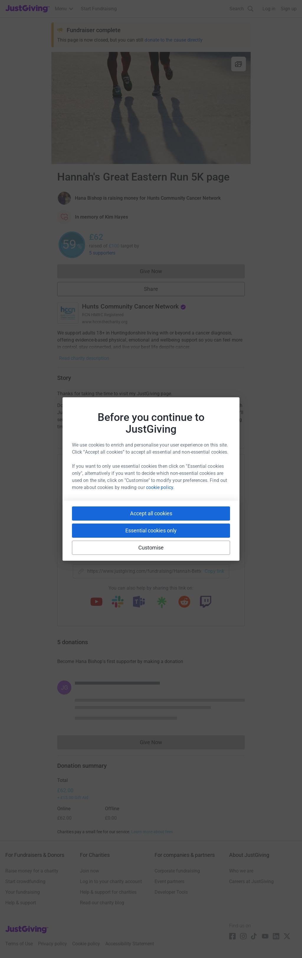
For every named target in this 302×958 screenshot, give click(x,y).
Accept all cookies (151, 513)
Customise (151, 547)
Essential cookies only (151, 530)
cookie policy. (160, 487)
